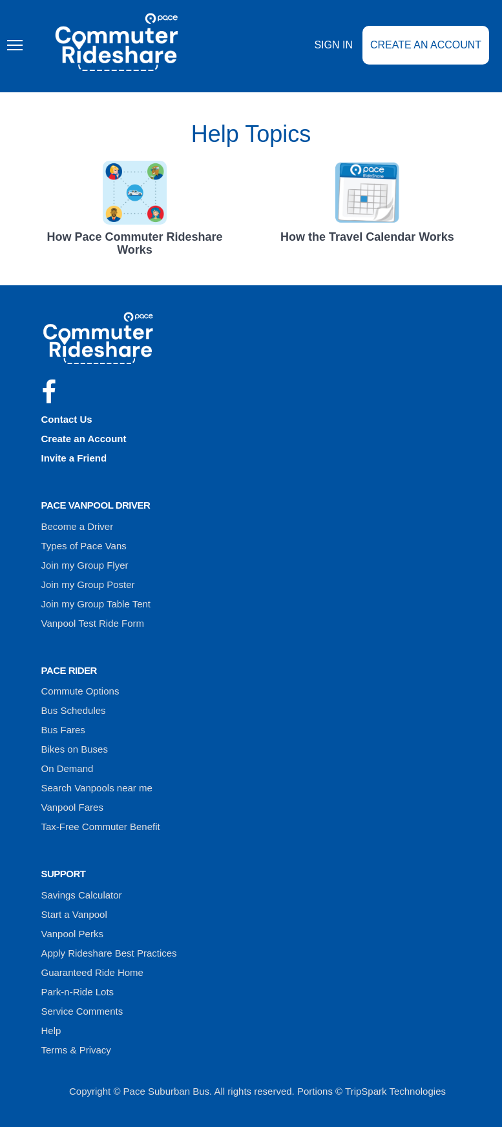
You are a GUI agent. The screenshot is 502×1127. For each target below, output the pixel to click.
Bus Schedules (73, 710)
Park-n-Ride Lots (77, 991)
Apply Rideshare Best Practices (109, 953)
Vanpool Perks (72, 933)
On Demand (67, 768)
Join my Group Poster (88, 584)
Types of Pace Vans (84, 545)
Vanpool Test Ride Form (93, 623)
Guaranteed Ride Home (92, 972)
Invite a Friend (74, 457)
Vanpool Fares (72, 807)
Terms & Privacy (76, 1049)
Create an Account (425, 44)
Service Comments (82, 1011)
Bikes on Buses (74, 749)
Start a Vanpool (74, 914)
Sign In (333, 44)
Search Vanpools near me (96, 787)
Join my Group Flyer (85, 565)
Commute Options (80, 690)
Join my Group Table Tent (96, 603)
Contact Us (66, 419)
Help (51, 1030)
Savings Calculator (81, 894)
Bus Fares (63, 729)
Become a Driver (77, 526)
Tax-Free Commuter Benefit (100, 826)
